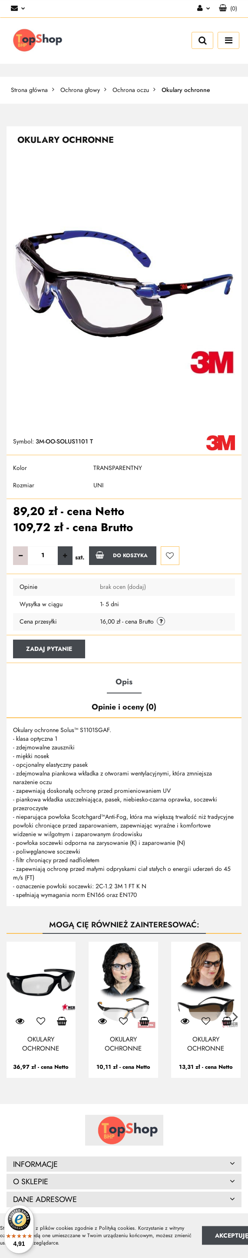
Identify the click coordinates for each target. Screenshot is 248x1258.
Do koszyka (122, 555)
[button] (228, 8)
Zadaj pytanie (49, 649)
